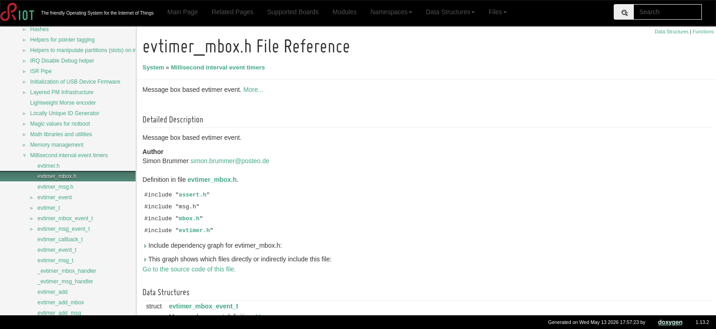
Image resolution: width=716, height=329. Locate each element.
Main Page (182, 12)
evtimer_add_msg (59, 313)
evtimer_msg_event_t (63, 229)
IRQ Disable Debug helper (62, 61)
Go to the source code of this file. (190, 269)
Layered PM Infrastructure (62, 92)
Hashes (39, 29)
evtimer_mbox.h (56, 176)
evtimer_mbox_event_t (65, 218)
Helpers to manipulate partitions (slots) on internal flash (97, 50)
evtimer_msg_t (55, 260)
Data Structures (450, 12)
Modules (344, 12)
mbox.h (190, 219)
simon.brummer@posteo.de (231, 160)
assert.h (194, 195)
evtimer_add (52, 292)
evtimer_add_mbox (60, 302)
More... (255, 89)
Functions (703, 31)
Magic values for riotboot (60, 124)
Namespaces (391, 12)
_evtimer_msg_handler (65, 281)
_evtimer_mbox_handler (66, 271)
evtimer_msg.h (55, 187)
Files (498, 12)
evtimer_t (48, 208)
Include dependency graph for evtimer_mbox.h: (214, 245)
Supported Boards (293, 12)
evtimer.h (48, 166)
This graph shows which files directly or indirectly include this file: (238, 259)
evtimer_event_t (56, 250)
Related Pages (232, 12)
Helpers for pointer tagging (62, 40)
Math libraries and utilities (61, 134)
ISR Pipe (41, 71)
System (154, 67)
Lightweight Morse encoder (63, 103)
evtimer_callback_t (60, 239)
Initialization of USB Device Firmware (75, 82)
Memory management (57, 145)
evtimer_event (54, 197)
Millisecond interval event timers (69, 155)
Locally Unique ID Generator (64, 113)
